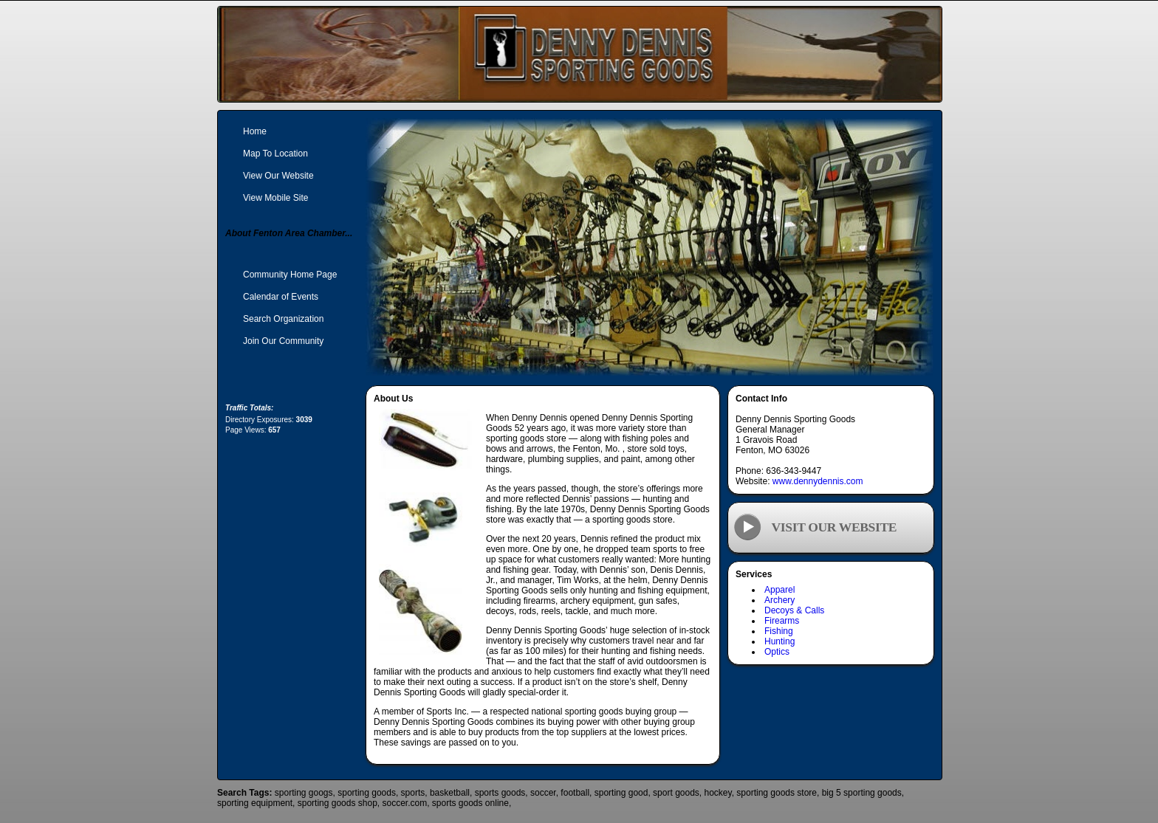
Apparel (779, 590)
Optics (776, 652)
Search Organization (283, 319)
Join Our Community (283, 341)
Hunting (779, 641)
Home (255, 131)
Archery (779, 600)
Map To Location (275, 153)
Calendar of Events (280, 297)
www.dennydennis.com (817, 481)
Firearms (781, 621)
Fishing (778, 631)
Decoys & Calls (794, 610)
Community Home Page (290, 274)
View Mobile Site (276, 198)
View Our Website (278, 176)
